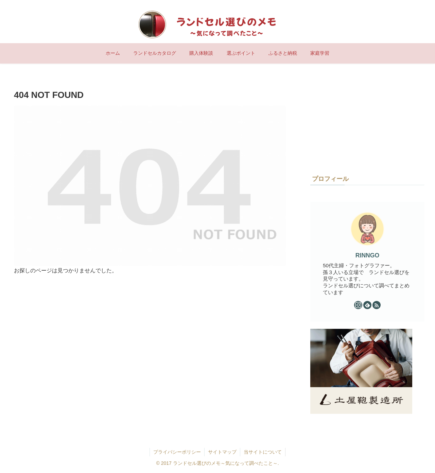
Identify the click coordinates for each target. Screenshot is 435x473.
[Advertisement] (361, 120)
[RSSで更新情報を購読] (376, 305)
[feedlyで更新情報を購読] (367, 305)
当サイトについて (263, 452)
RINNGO (367, 255)
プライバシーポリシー (177, 452)
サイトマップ (222, 452)
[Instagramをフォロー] (358, 305)
